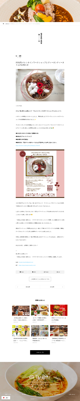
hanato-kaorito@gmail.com (26, 262)
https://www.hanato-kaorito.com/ (27, 265)
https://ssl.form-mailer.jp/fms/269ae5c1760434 (28, 145)
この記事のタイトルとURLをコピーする (40, 279)
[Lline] (34, 272)
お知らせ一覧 (40, 352)
